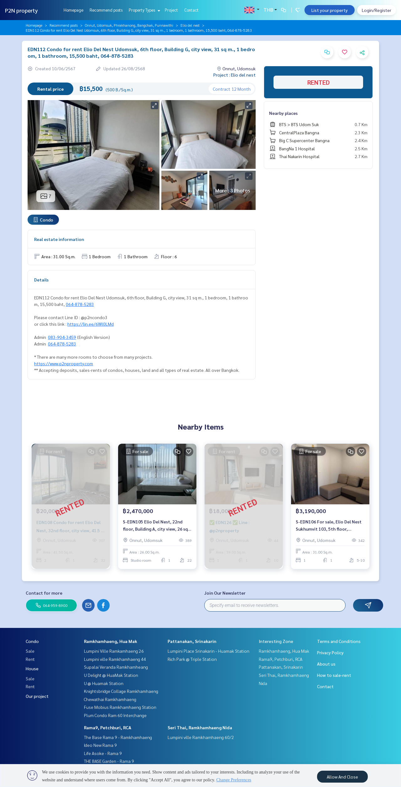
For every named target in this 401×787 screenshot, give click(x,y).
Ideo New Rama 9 (100, 745)
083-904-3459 (62, 337)
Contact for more (44, 593)
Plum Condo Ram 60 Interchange (115, 715)
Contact (191, 10)
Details (41, 279)
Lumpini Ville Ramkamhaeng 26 (114, 651)
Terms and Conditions (339, 641)
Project (171, 10)
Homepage (73, 10)
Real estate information (59, 239)
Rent (30, 659)
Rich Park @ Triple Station (192, 659)
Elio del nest (190, 25)
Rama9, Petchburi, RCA (107, 727)
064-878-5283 (80, 304)
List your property (329, 10)
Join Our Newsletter (225, 593)
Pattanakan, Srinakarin (192, 641)
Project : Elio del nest (234, 75)
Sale (30, 651)
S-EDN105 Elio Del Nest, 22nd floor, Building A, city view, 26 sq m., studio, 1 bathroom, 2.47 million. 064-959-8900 (155, 525)
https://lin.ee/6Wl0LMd (90, 324)
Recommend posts (106, 10)
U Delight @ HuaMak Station (111, 675)
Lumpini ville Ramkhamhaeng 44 (115, 659)
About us (326, 664)
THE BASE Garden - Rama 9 (109, 761)
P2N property (21, 10)
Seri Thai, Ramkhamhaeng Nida (200, 727)
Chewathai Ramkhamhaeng (110, 699)
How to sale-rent (334, 675)
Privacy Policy (330, 652)
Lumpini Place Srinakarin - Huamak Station (208, 651)
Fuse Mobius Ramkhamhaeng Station (120, 707)
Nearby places (283, 113)
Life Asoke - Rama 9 (103, 753)
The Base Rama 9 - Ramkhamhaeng (118, 737)
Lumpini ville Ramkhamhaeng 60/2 (201, 737)
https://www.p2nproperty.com (63, 363)
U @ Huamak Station (103, 683)
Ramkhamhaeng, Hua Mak (110, 641)
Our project (37, 696)
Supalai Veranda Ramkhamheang (116, 667)
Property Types (144, 10)
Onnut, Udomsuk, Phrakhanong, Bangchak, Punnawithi (129, 25)
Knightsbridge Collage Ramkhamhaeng (121, 691)
